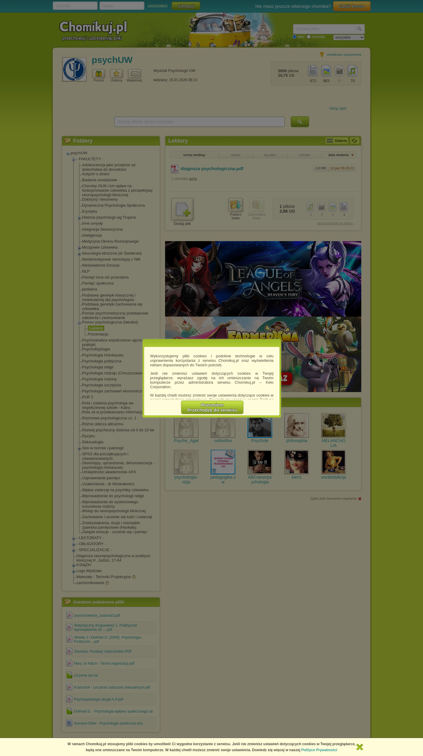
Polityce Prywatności (319, 750)
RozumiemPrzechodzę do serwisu (212, 407)
